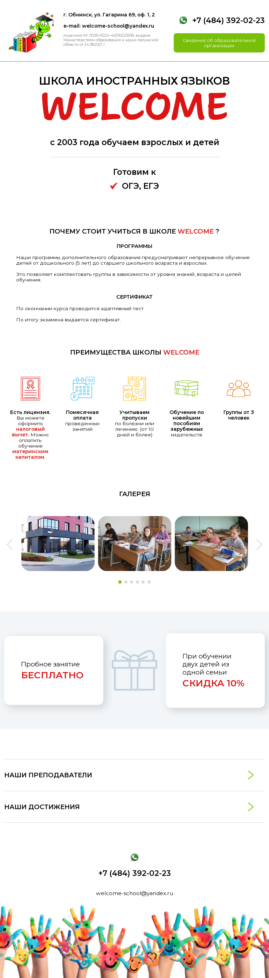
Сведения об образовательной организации (219, 43)
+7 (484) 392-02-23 (228, 20)
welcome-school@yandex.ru (134, 893)
